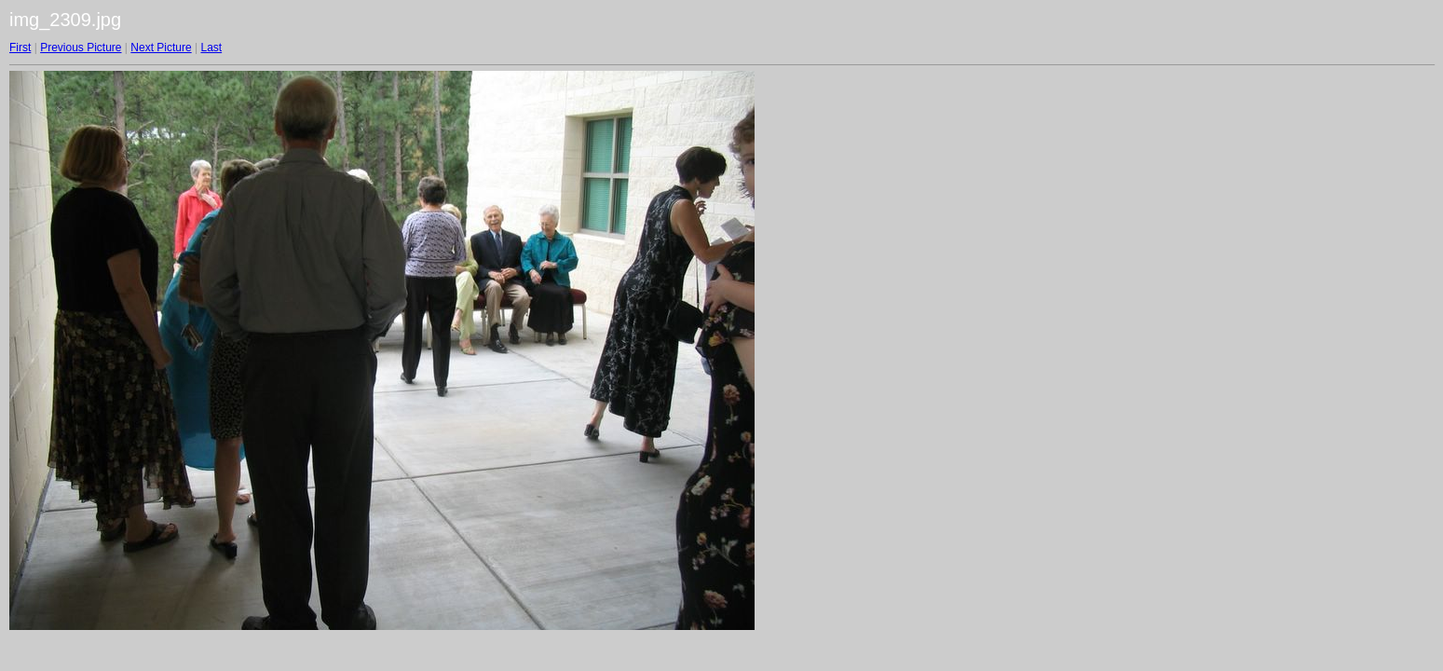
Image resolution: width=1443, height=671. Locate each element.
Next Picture (160, 47)
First (20, 47)
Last (211, 47)
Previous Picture (80, 47)
